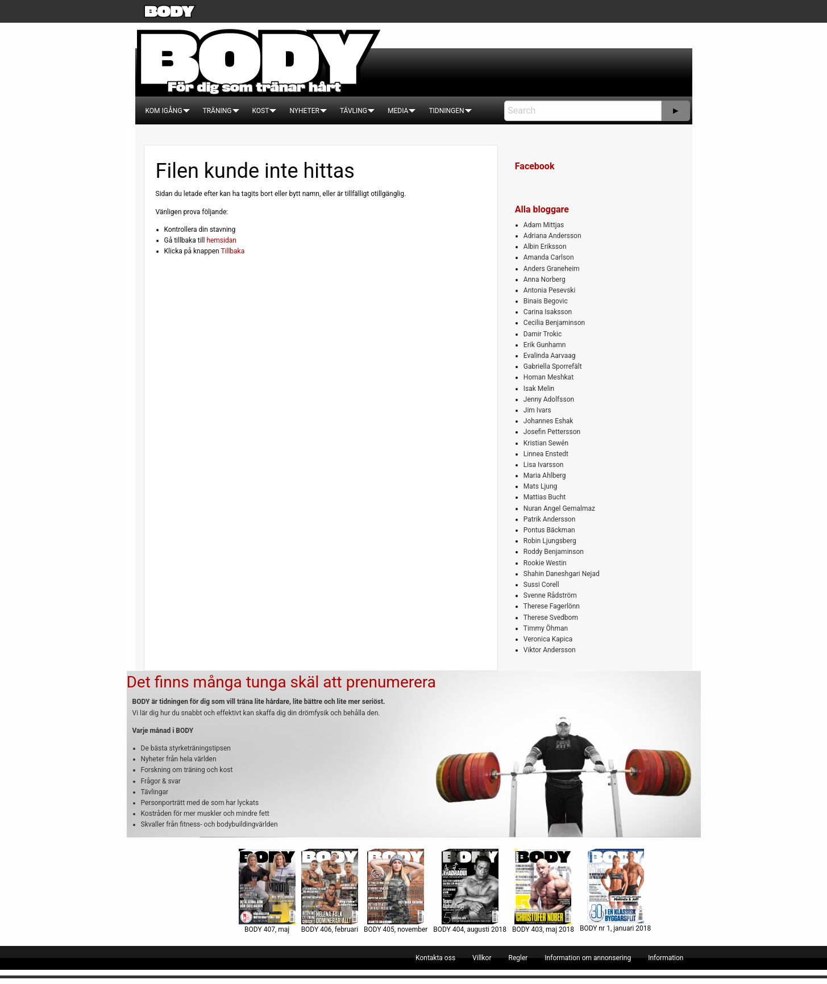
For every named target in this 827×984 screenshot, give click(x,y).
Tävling (353, 111)
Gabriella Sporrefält (552, 366)
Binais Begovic (545, 301)
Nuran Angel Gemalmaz (559, 508)
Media (398, 111)
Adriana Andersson (552, 236)
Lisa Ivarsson (543, 465)
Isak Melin (538, 389)
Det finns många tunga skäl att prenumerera (281, 682)
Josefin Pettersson (551, 432)
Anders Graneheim (551, 269)
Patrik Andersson (549, 519)
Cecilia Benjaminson (554, 323)
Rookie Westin (545, 563)
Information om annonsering (588, 958)
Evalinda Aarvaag (549, 356)
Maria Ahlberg (544, 476)
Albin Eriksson (545, 247)
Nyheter (304, 111)
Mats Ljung (540, 486)
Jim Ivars (537, 410)
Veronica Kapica (547, 639)
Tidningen (446, 111)
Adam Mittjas (543, 225)
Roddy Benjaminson (553, 552)
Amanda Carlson (548, 257)
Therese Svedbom (550, 618)
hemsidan (221, 240)
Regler (517, 958)
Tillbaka (232, 251)
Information (665, 958)
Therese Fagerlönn (551, 606)
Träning (217, 111)
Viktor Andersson (549, 650)
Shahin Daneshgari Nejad (561, 574)
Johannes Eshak (548, 421)
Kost (260, 111)
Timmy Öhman (545, 628)
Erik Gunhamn (544, 345)
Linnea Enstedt (545, 454)
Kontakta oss (435, 958)
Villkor (481, 958)
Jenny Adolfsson (548, 399)
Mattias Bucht (544, 497)
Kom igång (164, 111)
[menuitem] (164, 110)
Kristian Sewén (545, 443)
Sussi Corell (541, 585)
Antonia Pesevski (549, 290)
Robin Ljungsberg (549, 541)
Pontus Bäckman (549, 530)
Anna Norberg (544, 279)
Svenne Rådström (550, 595)
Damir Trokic (542, 334)
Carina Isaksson (547, 312)
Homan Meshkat (548, 377)
